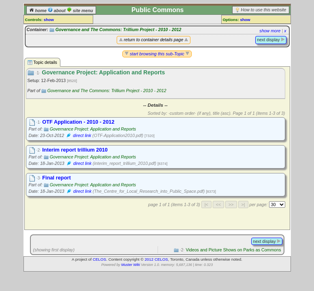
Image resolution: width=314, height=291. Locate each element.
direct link (82, 135)
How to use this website (263, 9)
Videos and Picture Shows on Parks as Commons (230, 249)
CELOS (99, 259)
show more (269, 30)
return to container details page (153, 39)
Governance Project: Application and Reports (93, 129)
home (38, 10)
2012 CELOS (156, 259)
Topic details (42, 62)
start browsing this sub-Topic (157, 53)
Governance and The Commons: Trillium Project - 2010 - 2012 (119, 29)
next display (270, 39)
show (49, 19)
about (57, 10)
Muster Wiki (130, 265)
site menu (80, 10)
